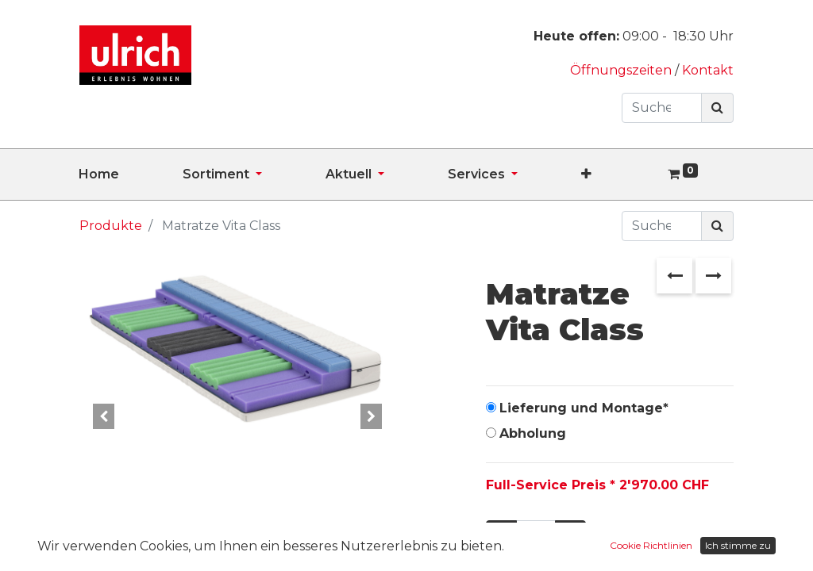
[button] (618, 174)
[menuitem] (131, 174)
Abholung (532, 433)
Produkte (110, 225)
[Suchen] (717, 108)
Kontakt (708, 70)
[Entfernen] (501, 535)
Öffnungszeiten (622, 70)
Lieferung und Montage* (584, 408)
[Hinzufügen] (570, 535)
